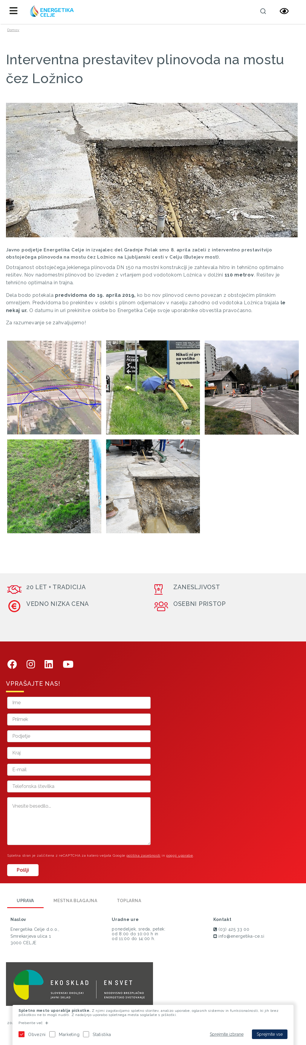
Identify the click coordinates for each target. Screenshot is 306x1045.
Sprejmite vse (270, 1034)
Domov (13, 30)
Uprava (25, 900)
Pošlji (23, 870)
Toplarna (129, 900)
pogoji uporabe (179, 855)
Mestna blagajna (75, 900)
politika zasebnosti (143, 855)
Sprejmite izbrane (227, 1034)
